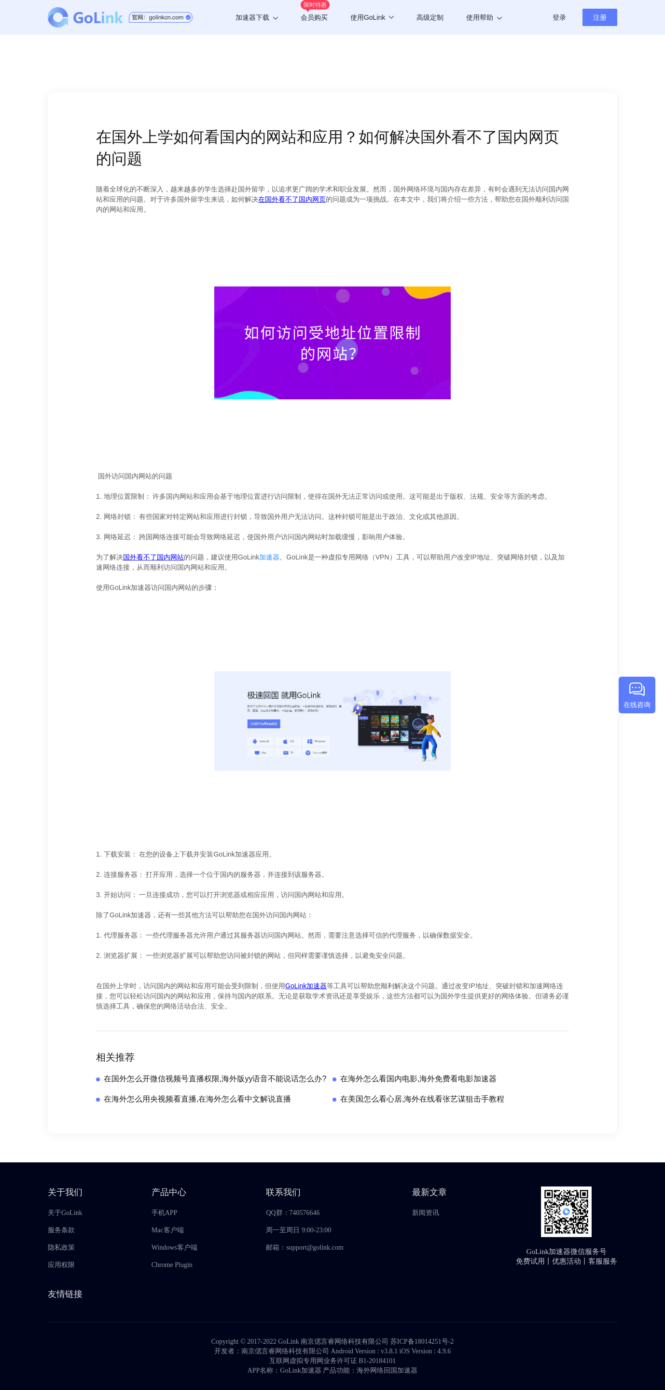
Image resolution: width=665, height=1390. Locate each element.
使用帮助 (484, 17)
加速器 (269, 557)
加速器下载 (257, 17)
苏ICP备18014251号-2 (422, 1341)
